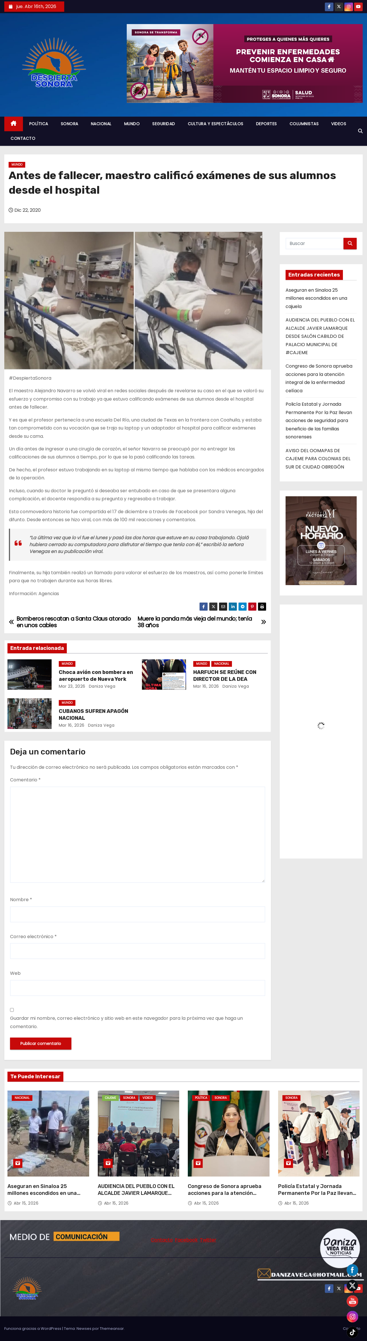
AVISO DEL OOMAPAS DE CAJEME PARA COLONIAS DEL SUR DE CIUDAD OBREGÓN (318, 458)
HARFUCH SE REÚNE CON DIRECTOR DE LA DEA (224, 675)
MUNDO (132, 124)
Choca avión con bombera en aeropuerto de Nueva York (96, 675)
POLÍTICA (38, 124)
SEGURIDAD (163, 124)
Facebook (186, 1240)
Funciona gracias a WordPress (33, 1328)
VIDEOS (338, 124)
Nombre (21, 899)
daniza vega (101, 686)
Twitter (208, 1240)
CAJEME (110, 1098)
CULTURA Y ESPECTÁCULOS (215, 124)
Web (15, 973)
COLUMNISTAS (304, 124)
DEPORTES (266, 124)
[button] (360, 131)
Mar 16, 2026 (206, 686)
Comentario (25, 780)
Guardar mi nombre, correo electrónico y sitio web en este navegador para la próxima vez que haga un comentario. (126, 1022)
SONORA (69, 124)
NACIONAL (101, 124)
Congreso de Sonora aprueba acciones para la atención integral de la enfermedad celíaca (224, 1196)
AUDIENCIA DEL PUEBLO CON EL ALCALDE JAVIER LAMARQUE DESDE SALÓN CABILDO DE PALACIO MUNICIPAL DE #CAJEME (320, 336)
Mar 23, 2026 (72, 686)
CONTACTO (23, 138)
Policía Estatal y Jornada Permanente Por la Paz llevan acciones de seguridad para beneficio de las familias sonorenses (319, 420)
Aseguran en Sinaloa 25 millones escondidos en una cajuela (316, 298)
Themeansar (112, 1328)
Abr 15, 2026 (26, 1203)
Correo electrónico (33, 936)
